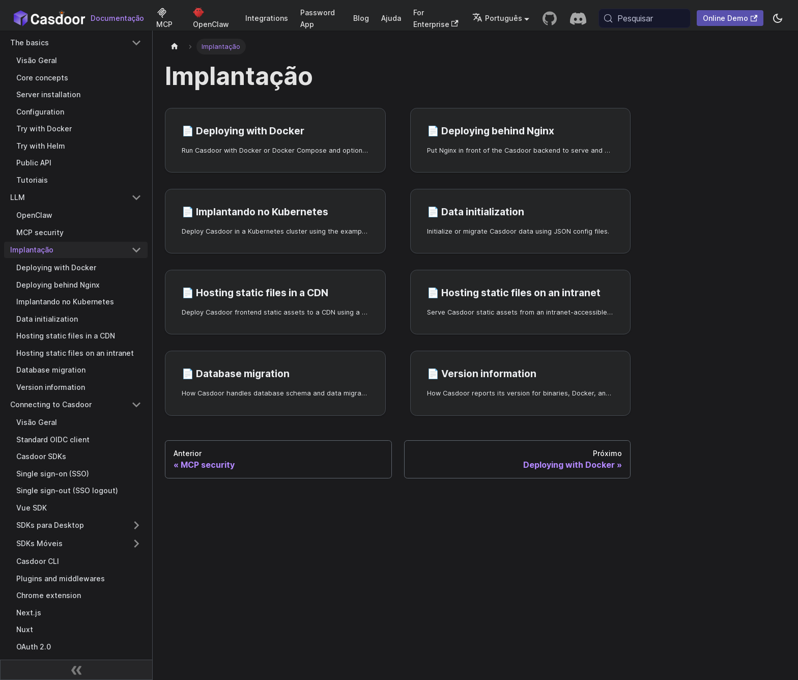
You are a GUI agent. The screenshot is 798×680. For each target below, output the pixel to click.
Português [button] (497, 18)
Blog (361, 18)
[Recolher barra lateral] (76, 670)
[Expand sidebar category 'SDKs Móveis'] (136, 543)
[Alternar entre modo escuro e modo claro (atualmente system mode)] (778, 18)
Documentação (117, 18)
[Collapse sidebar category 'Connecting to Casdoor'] (136, 404)
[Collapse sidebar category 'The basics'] (136, 43)
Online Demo (730, 18)
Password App (317, 18)
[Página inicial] (174, 46)
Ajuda (391, 18)
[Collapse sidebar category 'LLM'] (136, 197)
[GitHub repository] (549, 18)
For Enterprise (436, 18)
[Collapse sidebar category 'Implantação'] (136, 250)
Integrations (266, 18)
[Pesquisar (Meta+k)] (644, 18)
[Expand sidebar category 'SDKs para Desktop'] (136, 525)
